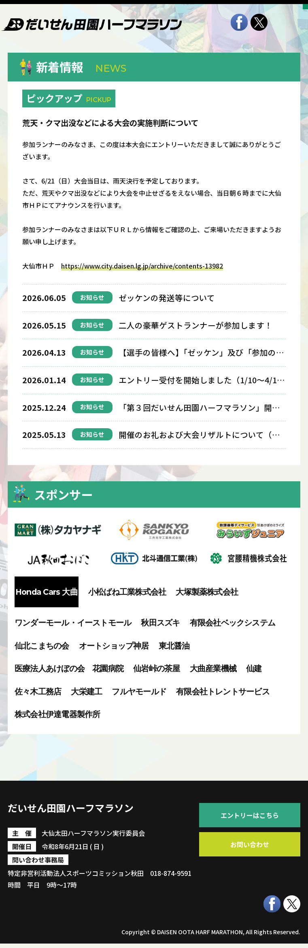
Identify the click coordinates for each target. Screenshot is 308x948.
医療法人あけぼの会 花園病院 (69, 668)
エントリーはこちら (250, 815)
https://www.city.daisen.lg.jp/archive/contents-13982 (142, 266)
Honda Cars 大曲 (46, 592)
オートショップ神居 (114, 646)
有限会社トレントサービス (223, 691)
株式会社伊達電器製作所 (57, 714)
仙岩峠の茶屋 (156, 668)
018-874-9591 (170, 877)
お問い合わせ (249, 844)
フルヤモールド (139, 691)
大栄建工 (86, 691)
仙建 (253, 668)
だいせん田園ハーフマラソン (99, 810)
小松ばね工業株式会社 (127, 592)
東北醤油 (174, 646)
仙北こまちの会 (42, 646)
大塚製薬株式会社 (207, 592)
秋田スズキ (160, 623)
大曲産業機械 (213, 668)
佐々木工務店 (38, 691)
